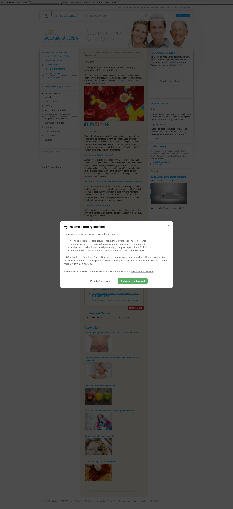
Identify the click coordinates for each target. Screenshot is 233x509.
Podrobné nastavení (100, 281)
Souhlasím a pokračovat (133, 281)
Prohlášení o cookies (142, 271)
